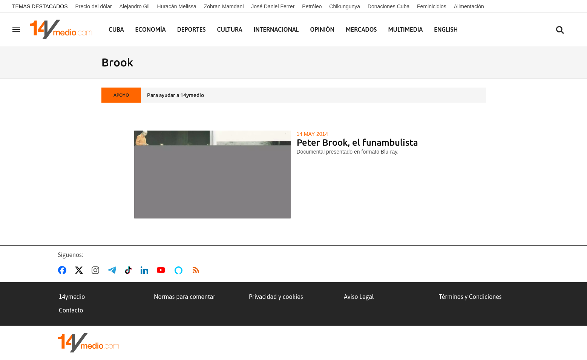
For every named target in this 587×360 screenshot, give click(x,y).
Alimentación (469, 6)
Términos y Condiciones (470, 296)
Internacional (276, 29)
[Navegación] (16, 29)
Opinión (322, 29)
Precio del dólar (93, 6)
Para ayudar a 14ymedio (175, 95)
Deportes (191, 29)
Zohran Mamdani (224, 6)
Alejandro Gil (135, 6)
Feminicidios (431, 6)
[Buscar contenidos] (559, 30)
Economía (150, 29)
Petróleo (312, 6)
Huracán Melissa (176, 6)
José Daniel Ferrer (272, 6)
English (446, 29)
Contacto (71, 310)
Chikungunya (344, 6)
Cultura (229, 29)
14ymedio (72, 296)
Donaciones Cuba (388, 6)
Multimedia (405, 29)
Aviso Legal (359, 296)
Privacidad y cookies (276, 296)
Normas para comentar (184, 296)
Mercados (361, 29)
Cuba (116, 29)
